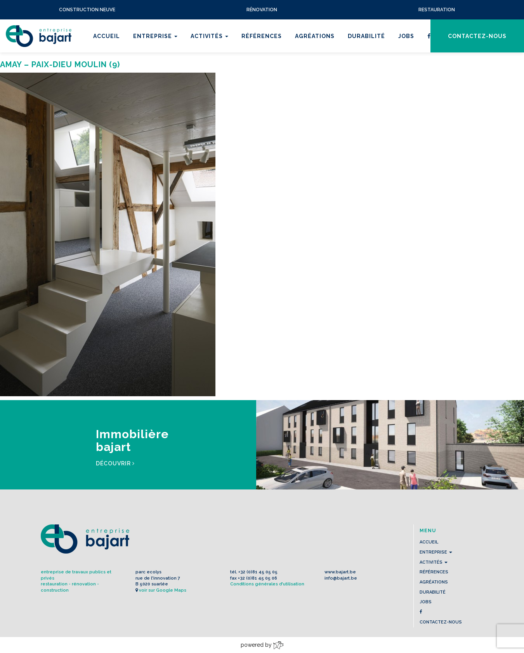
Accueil (106, 36)
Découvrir (115, 463)
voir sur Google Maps (162, 590)
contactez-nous (477, 36)
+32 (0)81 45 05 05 (258, 572)
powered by (262, 645)
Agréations (315, 36)
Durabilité (366, 36)
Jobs (406, 36)
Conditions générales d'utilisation (267, 584)
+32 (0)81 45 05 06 (257, 578)
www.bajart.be (340, 572)
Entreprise (155, 36)
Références (261, 36)
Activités (209, 36)
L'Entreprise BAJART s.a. (38, 36)
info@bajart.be (340, 578)
